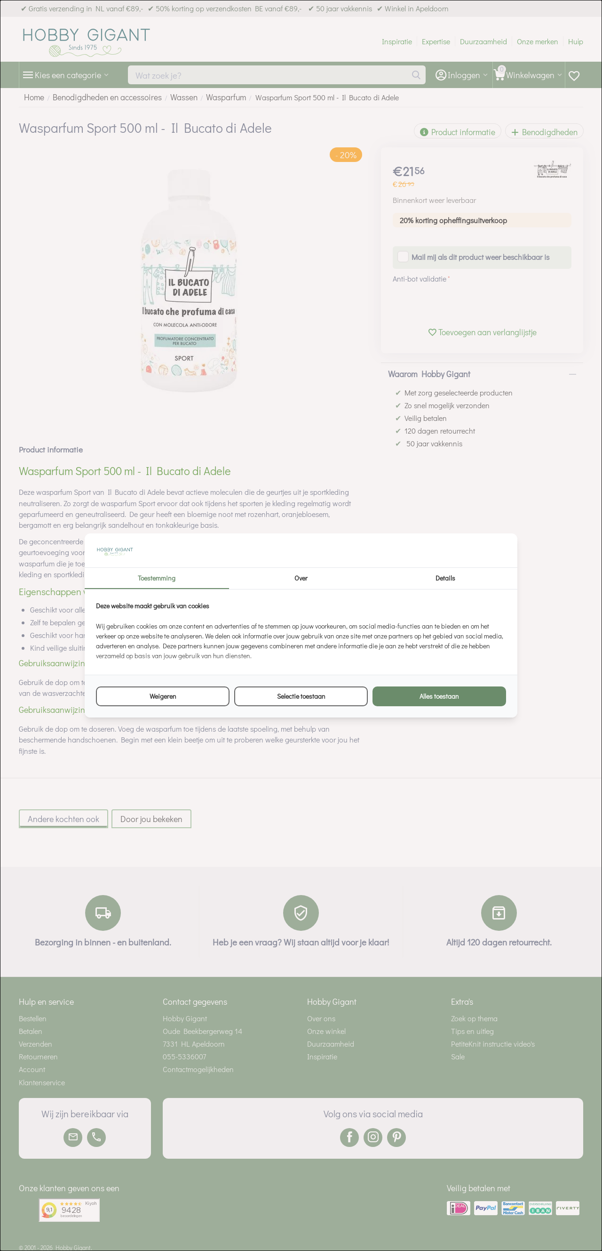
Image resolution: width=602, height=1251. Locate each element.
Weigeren (163, 696)
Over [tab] (301, 577)
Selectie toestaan (301, 696)
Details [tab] (445, 577)
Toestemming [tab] (156, 577)
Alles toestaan (439, 696)
